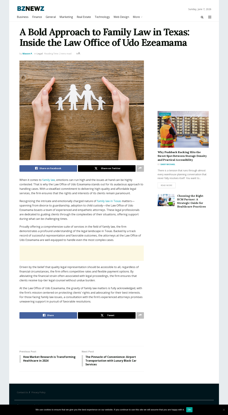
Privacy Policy (39, 392)
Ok (189, 409)
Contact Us (22, 392)
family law (48, 180)
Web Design (121, 17)
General (51, 17)
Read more (166, 185)
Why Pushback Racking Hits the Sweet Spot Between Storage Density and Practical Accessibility (182, 155)
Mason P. (28, 53)
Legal (40, 53)
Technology (102, 17)
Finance (37, 17)
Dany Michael (167, 164)
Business (22, 17)
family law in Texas (109, 201)
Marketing (66, 17)
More (136, 17)
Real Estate (84, 17)
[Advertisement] (82, 253)
